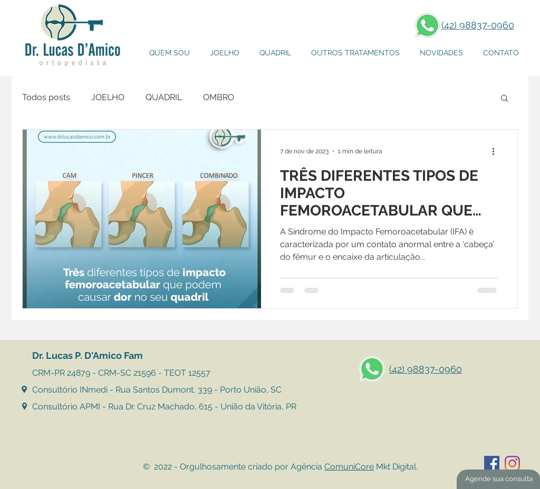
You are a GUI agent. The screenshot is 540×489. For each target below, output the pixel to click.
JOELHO (107, 97)
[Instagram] (512, 463)
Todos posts (46, 97)
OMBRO (218, 97)
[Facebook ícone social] (491, 463)
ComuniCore (349, 467)
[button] (355, 53)
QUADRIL (164, 97)
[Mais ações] (496, 151)
